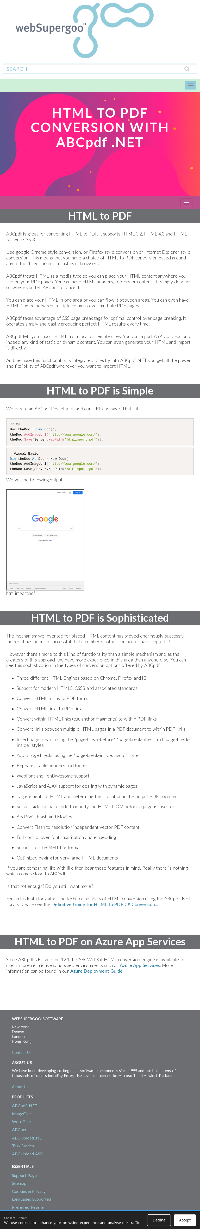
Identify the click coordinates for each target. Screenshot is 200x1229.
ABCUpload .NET (28, 1137)
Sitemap (19, 1183)
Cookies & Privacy (29, 1191)
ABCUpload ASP (27, 1153)
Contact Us (22, 1052)
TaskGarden (23, 1145)
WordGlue (21, 1121)
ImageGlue (22, 1113)
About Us (20, 1087)
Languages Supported (31, 1198)
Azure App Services (140, 965)
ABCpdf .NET (25, 1105)
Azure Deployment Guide (96, 971)
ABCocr (19, 1129)
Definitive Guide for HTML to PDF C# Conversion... (104, 904)
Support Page (24, 1175)
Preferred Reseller (28, 1207)
